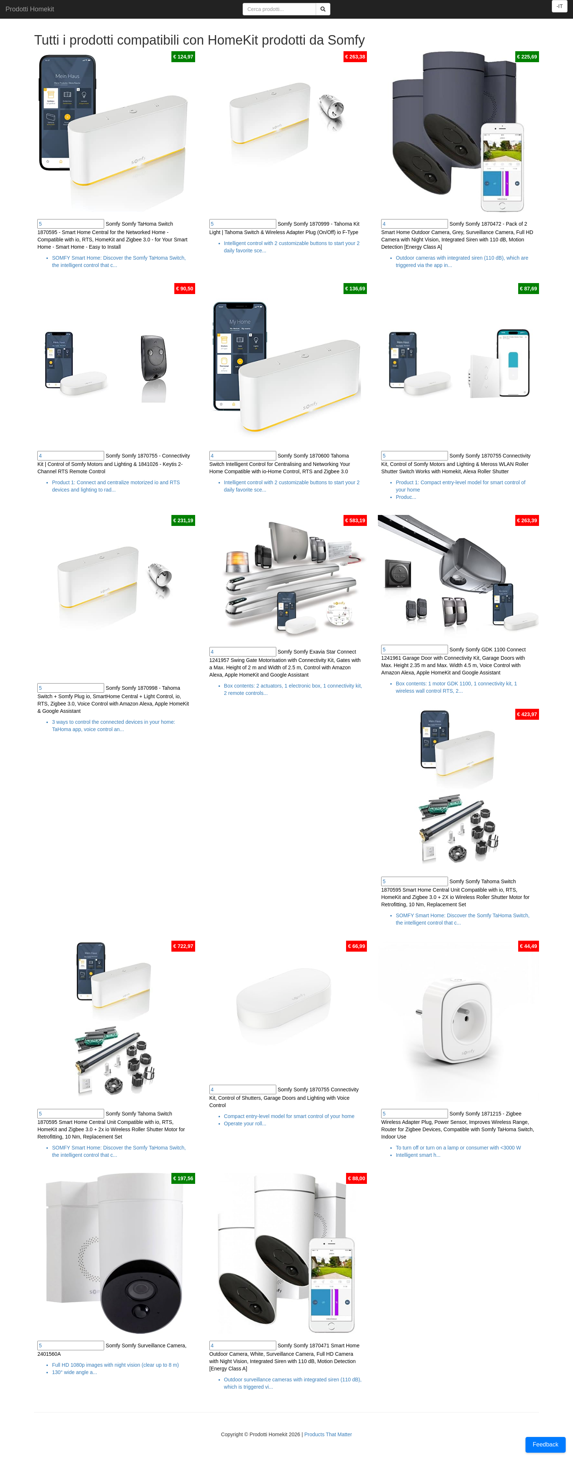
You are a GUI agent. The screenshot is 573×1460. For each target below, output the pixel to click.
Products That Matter (328, 1434)
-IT (560, 6)
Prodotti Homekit (29, 9)
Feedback (545, 1444)
